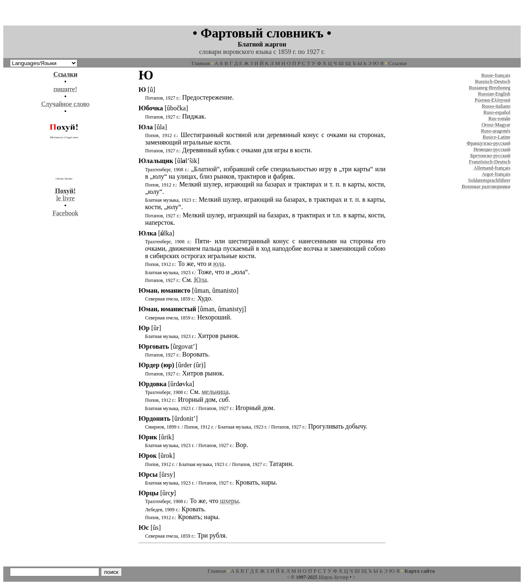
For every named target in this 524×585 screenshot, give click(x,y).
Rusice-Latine (496, 137)
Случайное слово (65, 103)
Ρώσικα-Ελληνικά (492, 100)
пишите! (65, 89)
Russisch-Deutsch (492, 81)
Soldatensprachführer (489, 180)
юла (218, 263)
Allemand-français (492, 168)
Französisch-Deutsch (489, 162)
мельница (215, 391)
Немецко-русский (491, 149)
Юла (200, 279)
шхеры (229, 500)
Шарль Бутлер (334, 577)
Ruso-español (497, 112)
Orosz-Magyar (496, 125)
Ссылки (398, 63)
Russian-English (494, 94)
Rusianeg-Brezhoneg (489, 88)
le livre (65, 191)
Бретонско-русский (490, 155)
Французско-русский (488, 143)
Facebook (65, 213)
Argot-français (496, 174)
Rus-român (499, 118)
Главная (200, 63)
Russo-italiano (496, 106)
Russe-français (495, 75)
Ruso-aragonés (495, 131)
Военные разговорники (486, 186)
